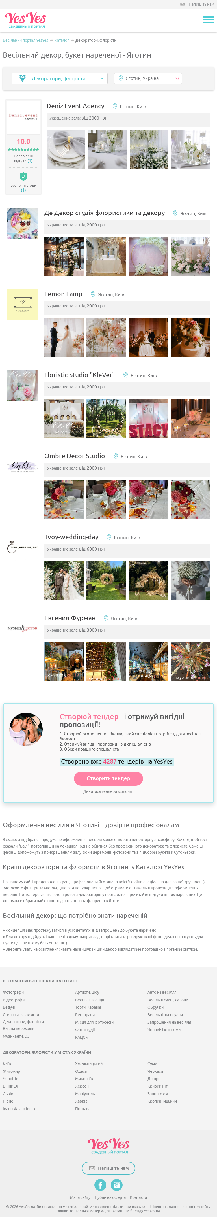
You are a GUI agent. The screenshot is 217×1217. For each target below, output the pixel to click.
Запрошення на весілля (169, 1012)
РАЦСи (81, 1027)
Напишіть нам (201, 4)
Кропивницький (162, 1090)
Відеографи (14, 989)
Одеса (81, 1061)
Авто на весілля (162, 982)
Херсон (82, 1076)
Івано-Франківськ (19, 1098)
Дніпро (153, 1068)
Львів (8, 1083)
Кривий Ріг (157, 1076)
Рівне (8, 1090)
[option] (68, 150)
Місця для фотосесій (94, 1012)
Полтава (82, 1098)
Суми (152, 1053)
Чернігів (10, 1068)
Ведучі (9, 997)
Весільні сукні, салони (167, 989)
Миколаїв (84, 1068)
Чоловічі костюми (164, 1019)
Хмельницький (89, 1053)
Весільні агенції (89, 989)
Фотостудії (85, 1019)
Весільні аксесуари (165, 1004)
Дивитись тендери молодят (108, 781)
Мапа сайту (80, 1187)
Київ (7, 1053)
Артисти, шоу (87, 982)
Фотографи (13, 982)
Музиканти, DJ (16, 1025)
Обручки (155, 997)
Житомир (11, 1061)
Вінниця (10, 1076)
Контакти (138, 1187)
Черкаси (155, 1061)
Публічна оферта (110, 1187)
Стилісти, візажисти (21, 1004)
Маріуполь (85, 1083)
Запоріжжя (157, 1083)
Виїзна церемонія (19, 1018)
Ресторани (85, 1004)
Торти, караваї (88, 997)
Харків (81, 1090)
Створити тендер (108, 768)
